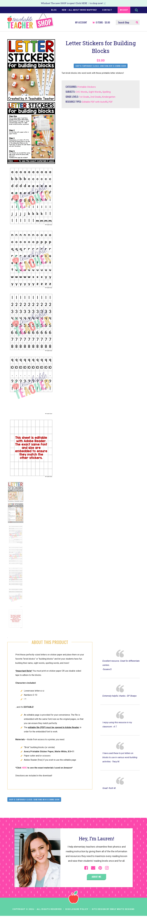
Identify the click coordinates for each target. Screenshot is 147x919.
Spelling (106, 91)
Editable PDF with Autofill (94, 101)
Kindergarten (108, 96)
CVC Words (81, 91)
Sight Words (95, 91)
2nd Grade (95, 96)
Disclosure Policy (76, 909)
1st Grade (84, 96)
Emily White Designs (122, 909)
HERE (84, 3)
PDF (111, 101)
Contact (107, 10)
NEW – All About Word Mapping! (79, 10)
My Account (81, 22)
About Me (96, 876)
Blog (54, 10)
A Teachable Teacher (30, 21)
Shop (124, 10)
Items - (101, 22)
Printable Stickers (86, 86)
